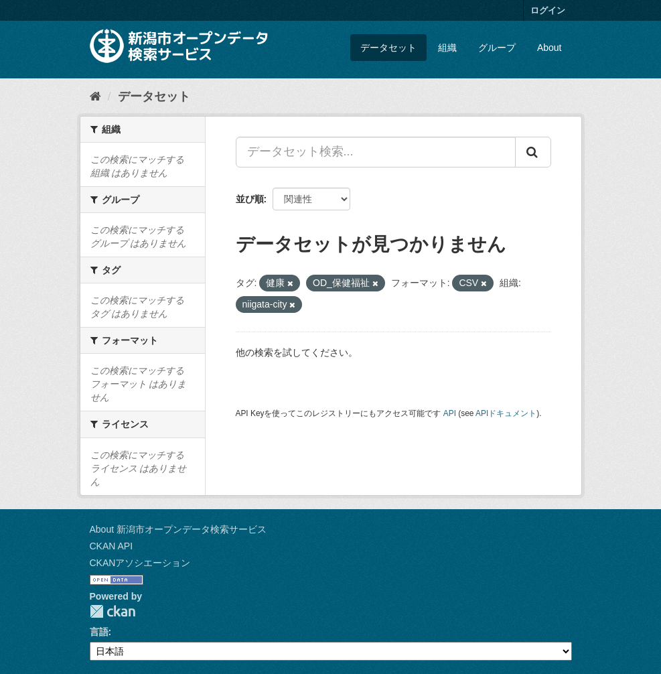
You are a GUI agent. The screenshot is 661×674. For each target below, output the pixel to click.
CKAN (112, 611)
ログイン (547, 10)
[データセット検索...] (376, 152)
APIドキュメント (505, 413)
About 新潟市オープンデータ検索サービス (178, 529)
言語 (99, 631)
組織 (447, 47)
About (549, 47)
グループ (497, 47)
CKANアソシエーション (140, 562)
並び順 (250, 199)
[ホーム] (95, 96)
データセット (388, 47)
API (449, 413)
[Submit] (533, 152)
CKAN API (111, 546)
